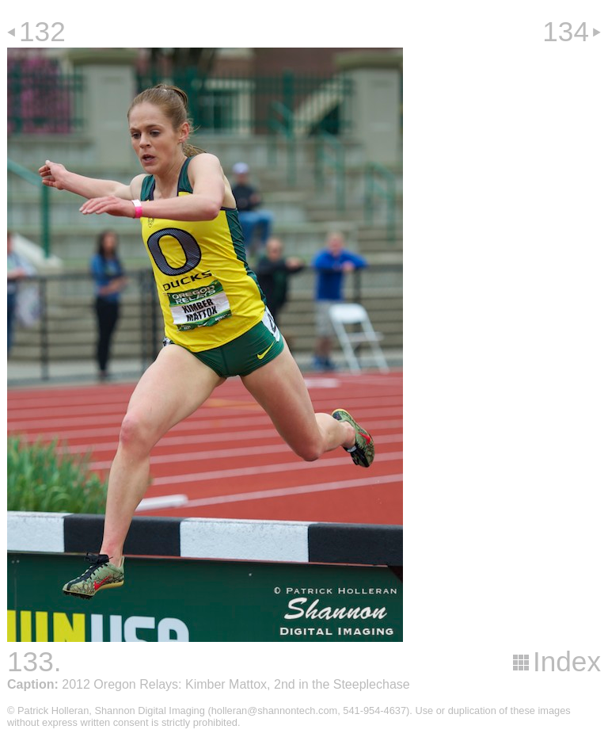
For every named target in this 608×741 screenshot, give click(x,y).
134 (565, 31)
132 (42, 31)
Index (567, 661)
